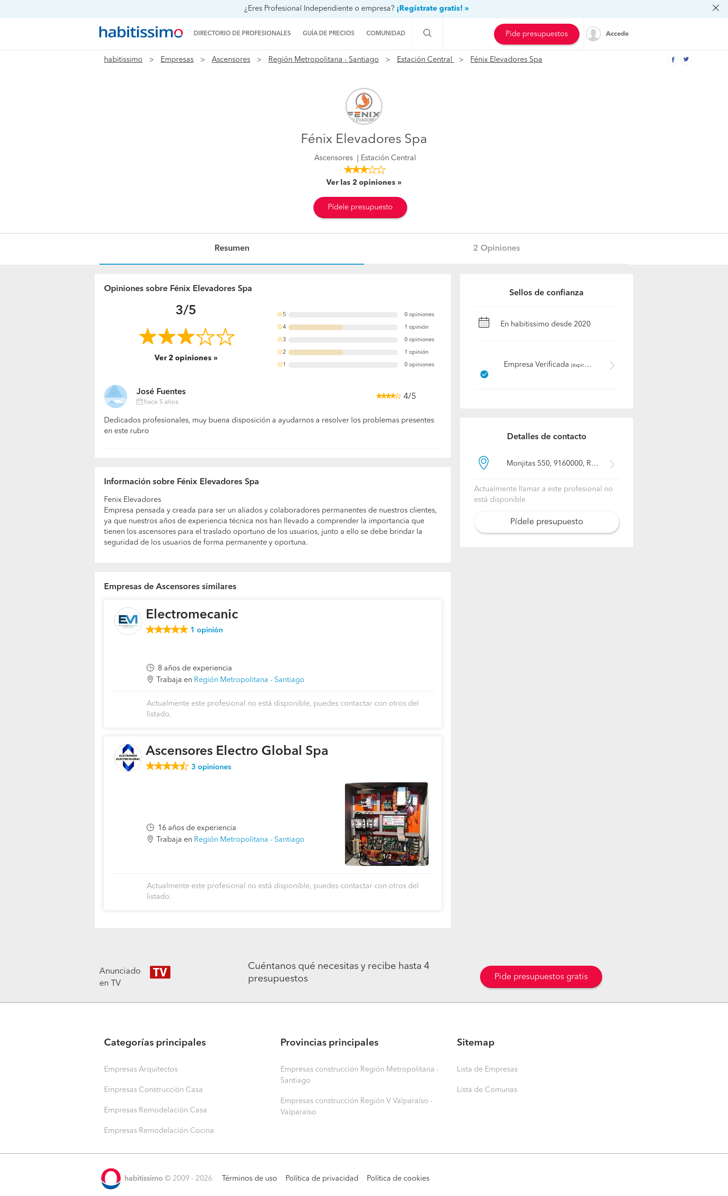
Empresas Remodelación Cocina (159, 1131)
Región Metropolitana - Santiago (323, 60)
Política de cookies (398, 1179)
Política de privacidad (322, 1179)
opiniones (211, 767)
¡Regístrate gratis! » (432, 9)
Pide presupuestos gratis (541, 977)
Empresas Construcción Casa (153, 1090)
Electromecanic (192, 615)
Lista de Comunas (487, 1090)
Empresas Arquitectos (141, 1069)
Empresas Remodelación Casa (155, 1110)
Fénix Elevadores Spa (506, 60)
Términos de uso (249, 1179)
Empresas (177, 60)
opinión (206, 630)
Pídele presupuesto (360, 207)
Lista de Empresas (487, 1069)
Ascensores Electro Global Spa (237, 751)
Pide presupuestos (537, 34)
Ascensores (231, 60)
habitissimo (123, 60)
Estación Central (425, 60)
